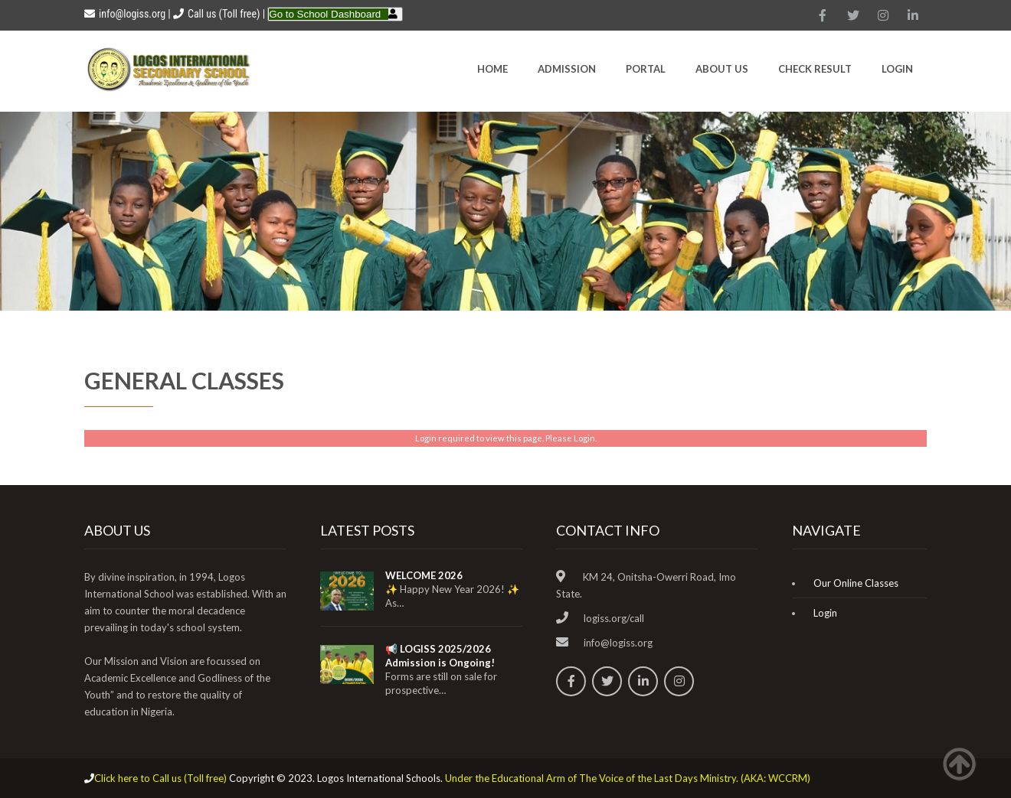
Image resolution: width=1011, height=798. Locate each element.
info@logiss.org (124, 14)
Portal (646, 69)
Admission (567, 69)
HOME (492, 69)
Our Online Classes (855, 583)
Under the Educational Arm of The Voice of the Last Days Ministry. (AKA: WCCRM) (627, 778)
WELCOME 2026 (424, 575)
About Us (721, 69)
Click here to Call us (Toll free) (160, 778)
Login (897, 69)
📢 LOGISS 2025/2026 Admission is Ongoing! (440, 656)
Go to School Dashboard (325, 14)
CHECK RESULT (815, 69)
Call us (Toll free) (224, 14)
